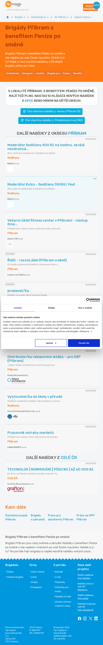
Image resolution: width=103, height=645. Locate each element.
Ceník (34, 576)
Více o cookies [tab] (85, 308)
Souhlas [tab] (18, 308)
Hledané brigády (15, 576)
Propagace (36, 586)
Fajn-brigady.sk (85, 609)
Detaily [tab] (51, 308)
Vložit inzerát (37, 571)
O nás (58, 576)
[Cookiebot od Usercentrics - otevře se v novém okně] (88, 300)
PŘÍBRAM (77, 132)
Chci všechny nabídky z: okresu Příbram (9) (51, 110)
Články (10, 571)
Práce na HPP (85, 517)
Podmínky (60, 581)
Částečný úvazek (16, 517)
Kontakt (59, 571)
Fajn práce (83, 597)
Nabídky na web (63, 596)
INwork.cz (82, 589)
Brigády (38, 517)
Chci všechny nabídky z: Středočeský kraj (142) (52, 119)
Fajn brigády (84, 577)
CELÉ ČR (69, 457)
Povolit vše (84, 343)
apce (29, 100)
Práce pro (60, 517)
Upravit (51, 343)
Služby (34, 581)
